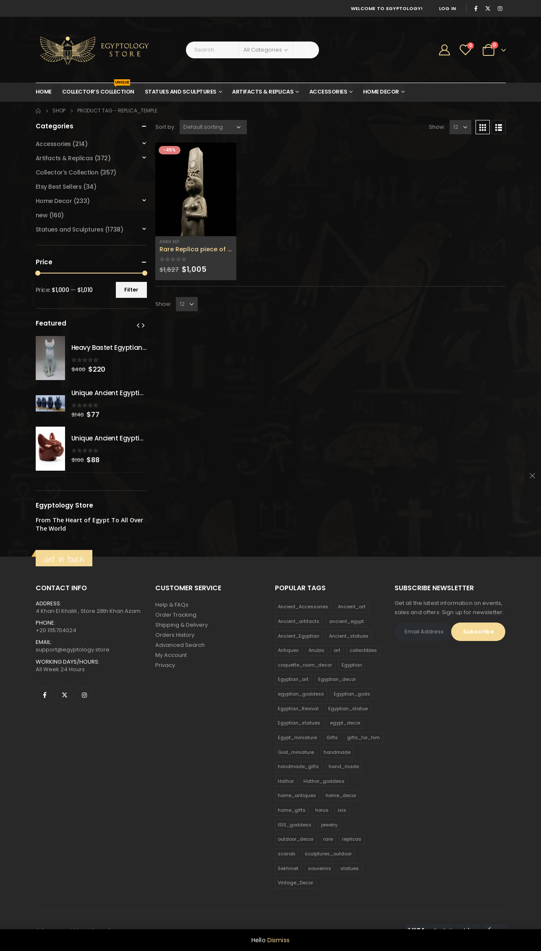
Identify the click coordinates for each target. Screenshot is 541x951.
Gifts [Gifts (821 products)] (332, 737)
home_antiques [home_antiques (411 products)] (297, 795)
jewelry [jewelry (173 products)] (329, 824)
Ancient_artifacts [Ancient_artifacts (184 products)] (298, 621)
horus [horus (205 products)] (322, 810)
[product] (196, 189)
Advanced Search (180, 645)
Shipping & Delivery (181, 625)
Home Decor (381, 92)
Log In (447, 8)
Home (44, 92)
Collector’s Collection (98, 89)
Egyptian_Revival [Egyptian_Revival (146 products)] (298, 708)
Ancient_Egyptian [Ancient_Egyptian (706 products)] (298, 636)
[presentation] (138, 325)
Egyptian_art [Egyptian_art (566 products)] (293, 679)
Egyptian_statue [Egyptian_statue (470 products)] (348, 708)
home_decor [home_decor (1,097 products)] (341, 795)
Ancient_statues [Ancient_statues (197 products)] (349, 636)
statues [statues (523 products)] (349, 868)
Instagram (84, 695)
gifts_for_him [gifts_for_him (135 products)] (363, 737)
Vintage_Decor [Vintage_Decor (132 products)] (295, 882)
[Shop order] (213, 127)
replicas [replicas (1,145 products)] (351, 839)
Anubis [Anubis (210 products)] (316, 650)
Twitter (64, 695)
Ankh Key (169, 242)
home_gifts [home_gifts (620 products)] (292, 810)
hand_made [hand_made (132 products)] (344, 766)
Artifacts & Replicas (262, 92)
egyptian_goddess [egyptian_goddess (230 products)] (301, 693)
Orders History (174, 635)
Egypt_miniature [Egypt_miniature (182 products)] (297, 737)
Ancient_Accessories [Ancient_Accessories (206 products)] (303, 606)
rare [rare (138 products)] (328, 839)
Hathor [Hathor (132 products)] (286, 781)
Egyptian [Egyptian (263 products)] (352, 665)
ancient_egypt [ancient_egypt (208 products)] (346, 621)
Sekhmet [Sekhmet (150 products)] (288, 868)
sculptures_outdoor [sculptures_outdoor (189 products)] (328, 853)
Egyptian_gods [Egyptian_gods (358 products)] (352, 693)
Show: (437, 127)
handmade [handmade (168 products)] (337, 752)
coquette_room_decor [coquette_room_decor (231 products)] (305, 665)
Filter (131, 289)
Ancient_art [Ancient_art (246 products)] (352, 606)
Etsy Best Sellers (59, 186)
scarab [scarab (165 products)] (286, 853)
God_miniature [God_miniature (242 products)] (296, 752)
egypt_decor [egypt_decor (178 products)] (345, 722)
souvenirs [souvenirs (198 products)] (319, 868)
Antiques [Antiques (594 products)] (288, 650)
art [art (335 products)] (337, 650)
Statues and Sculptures (181, 92)
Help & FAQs (171, 605)
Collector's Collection (67, 172)
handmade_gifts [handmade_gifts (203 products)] (298, 766)
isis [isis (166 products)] (342, 810)
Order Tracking (175, 615)
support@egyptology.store (73, 650)
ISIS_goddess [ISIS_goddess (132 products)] (294, 824)
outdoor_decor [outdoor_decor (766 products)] (296, 839)
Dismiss (278, 940)
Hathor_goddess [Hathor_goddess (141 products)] (324, 781)
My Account (171, 655)
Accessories (328, 92)
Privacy (165, 665)
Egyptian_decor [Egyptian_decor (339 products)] (337, 679)
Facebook (45, 695)
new (42, 215)
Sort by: (165, 127)
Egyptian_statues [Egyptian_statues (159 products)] (299, 722)
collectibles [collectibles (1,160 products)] (363, 650)
